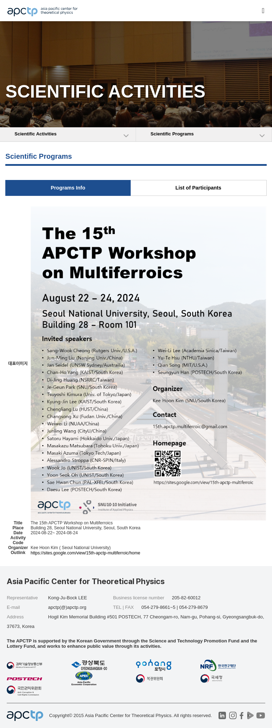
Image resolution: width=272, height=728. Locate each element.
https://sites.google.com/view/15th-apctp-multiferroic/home (85, 553)
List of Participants (198, 188)
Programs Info (68, 188)
